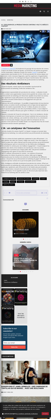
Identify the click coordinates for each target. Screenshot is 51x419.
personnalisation (30, 181)
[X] (31, 1)
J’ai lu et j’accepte (21, 414)
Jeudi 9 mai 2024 (6, 29)
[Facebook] (20, 1)
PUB (16, 255)
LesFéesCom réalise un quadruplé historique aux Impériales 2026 (24, 401)
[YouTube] (22, 1)
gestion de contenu (9, 184)
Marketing (10, 20)
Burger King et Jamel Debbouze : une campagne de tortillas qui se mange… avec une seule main (24, 387)
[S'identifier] (40, 11)
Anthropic (20, 181)
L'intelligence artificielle (8, 68)
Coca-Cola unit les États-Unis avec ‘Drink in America (25, 260)
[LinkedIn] (25, 1)
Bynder (13, 181)
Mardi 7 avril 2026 (7, 392)
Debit (5, 280)
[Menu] (48, 11)
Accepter (45, 413)
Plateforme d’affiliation (10, 282)
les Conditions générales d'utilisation (27, 414)
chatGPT (43, 178)
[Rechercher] (44, 11)
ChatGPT (34, 72)
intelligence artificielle (9, 178)
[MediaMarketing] (25, 5)
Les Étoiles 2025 (21, 230)
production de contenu (24, 178)
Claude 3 (6, 181)
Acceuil (3, 20)
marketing (35, 178)
